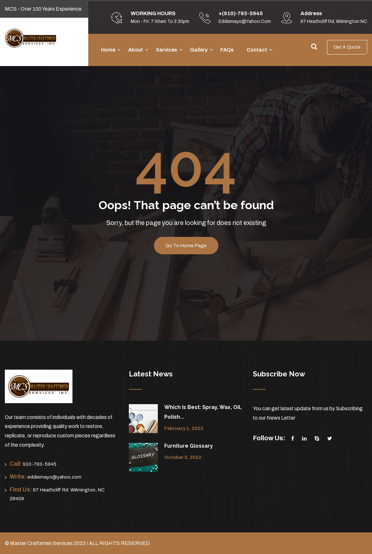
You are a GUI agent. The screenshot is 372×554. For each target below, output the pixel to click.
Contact (257, 50)
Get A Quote (347, 47)
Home (108, 50)
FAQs (227, 50)
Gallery (198, 50)
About (135, 50)
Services (166, 50)
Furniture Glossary (188, 446)
